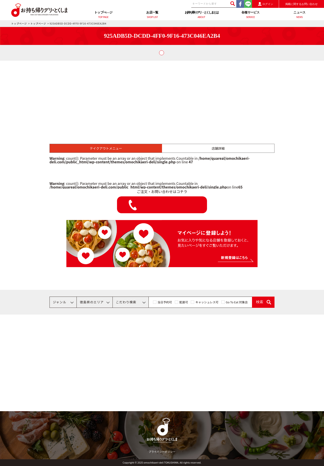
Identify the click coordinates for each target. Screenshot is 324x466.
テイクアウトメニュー (106, 148)
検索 (259, 302)
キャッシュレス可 (206, 302)
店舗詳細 (218, 148)
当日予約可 (165, 302)
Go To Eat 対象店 (237, 302)
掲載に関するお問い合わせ (301, 4)
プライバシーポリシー (162, 451)
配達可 (183, 302)
